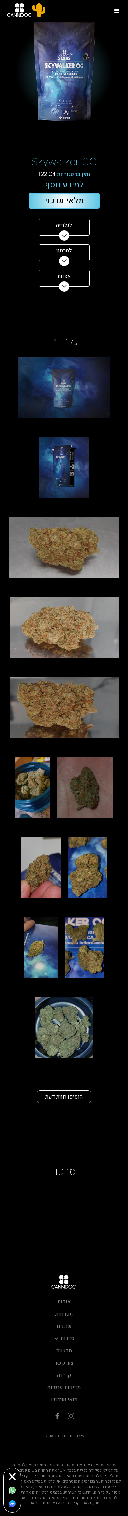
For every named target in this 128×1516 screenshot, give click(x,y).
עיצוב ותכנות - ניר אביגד (64, 1436)
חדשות (64, 1351)
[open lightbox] (64, 387)
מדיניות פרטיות (64, 1387)
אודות (64, 1302)
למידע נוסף (64, 185)
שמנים (64, 1326)
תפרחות (64, 1314)
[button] (117, 10)
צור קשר (64, 1363)
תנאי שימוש (64, 1400)
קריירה (64, 1375)
